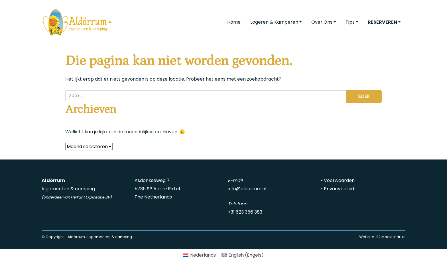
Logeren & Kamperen (274, 22)
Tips (350, 22)
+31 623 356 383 (245, 212)
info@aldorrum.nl (247, 188)
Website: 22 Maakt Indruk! (382, 236)
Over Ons (321, 22)
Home (234, 22)
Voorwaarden (339, 180)
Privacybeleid (339, 188)
